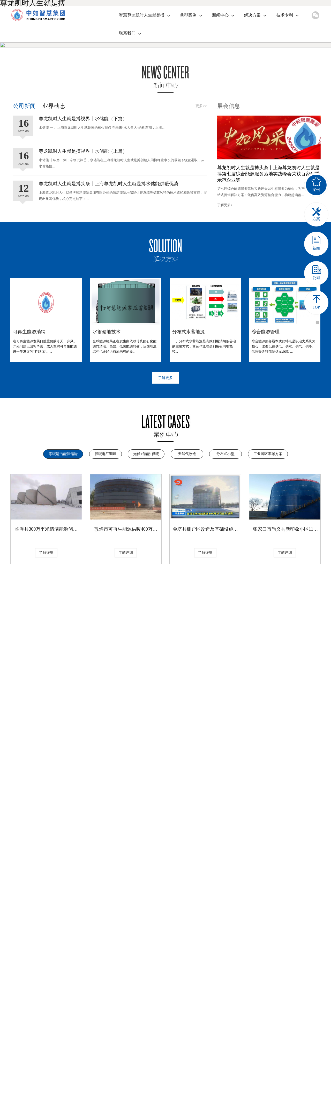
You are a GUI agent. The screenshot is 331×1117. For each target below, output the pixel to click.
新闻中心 (220, 15)
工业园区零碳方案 (267, 543)
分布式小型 (225, 543)
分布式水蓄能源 (188, 421)
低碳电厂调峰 (105, 543)
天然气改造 (187, 543)
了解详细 (46, 642)
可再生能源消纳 (29, 421)
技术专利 (284, 15)
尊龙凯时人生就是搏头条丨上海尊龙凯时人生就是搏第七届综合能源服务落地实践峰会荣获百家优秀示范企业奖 (268, 263)
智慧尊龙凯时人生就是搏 (141, 15)
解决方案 (252, 15)
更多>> (201, 195)
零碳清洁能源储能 (63, 543)
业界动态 (53, 195)
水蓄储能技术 (107, 421)
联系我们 (127, 33)
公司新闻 (24, 195)
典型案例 (188, 15)
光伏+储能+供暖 (146, 543)
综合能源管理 (266, 421)
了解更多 (165, 467)
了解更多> (224, 294)
